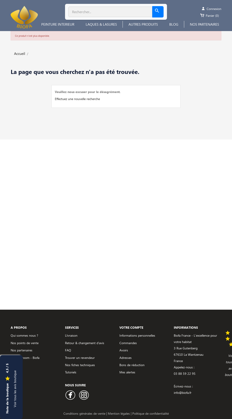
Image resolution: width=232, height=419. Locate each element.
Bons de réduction (132, 365)
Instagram (84, 395)
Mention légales (119, 413)
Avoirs (123, 350)
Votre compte (131, 327)
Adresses (125, 357)
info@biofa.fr (182, 392)
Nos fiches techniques (80, 365)
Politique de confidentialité (150, 413)
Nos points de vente (25, 343)
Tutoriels (70, 372)
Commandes (128, 343)
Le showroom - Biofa (25, 357)
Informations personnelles (137, 335)
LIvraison (71, 335)
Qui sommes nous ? (24, 335)
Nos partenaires (21, 350)
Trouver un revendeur (80, 357)
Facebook (70, 395)
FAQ (68, 350)
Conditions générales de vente (84, 413)
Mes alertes (127, 372)
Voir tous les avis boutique (15, 388)
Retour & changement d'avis (84, 343)
